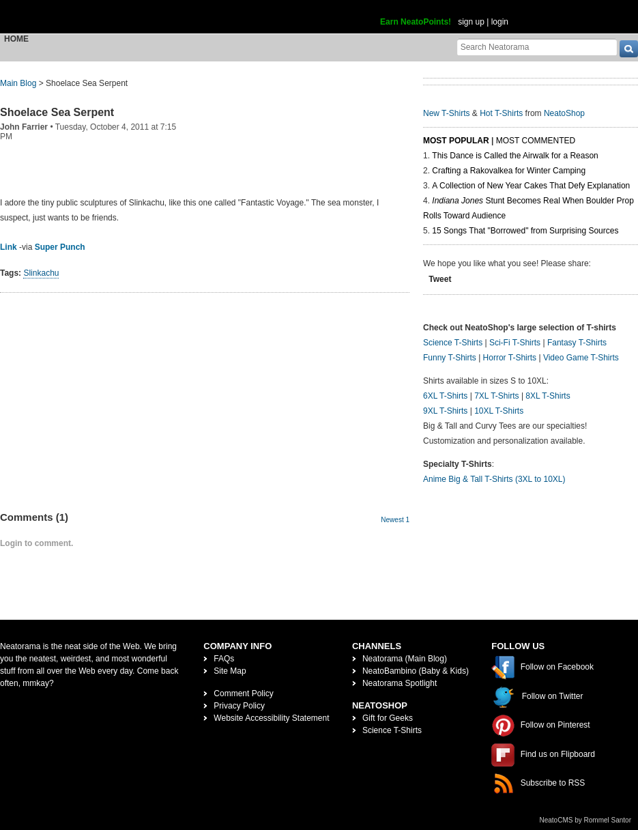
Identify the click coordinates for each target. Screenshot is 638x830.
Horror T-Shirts (509, 357)
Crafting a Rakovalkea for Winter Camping (508, 170)
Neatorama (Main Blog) (404, 658)
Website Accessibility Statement (271, 718)
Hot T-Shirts (501, 113)
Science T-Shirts (452, 342)
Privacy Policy (239, 706)
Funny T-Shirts (449, 357)
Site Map (230, 671)
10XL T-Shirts (498, 411)
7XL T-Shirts (496, 396)
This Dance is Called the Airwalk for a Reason (515, 155)
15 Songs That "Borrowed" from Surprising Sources (525, 230)
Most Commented (535, 140)
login (499, 22)
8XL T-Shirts (547, 396)
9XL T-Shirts (445, 411)
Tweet (440, 279)
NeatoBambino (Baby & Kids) (415, 671)
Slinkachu (41, 273)
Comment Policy (243, 693)
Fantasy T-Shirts (577, 342)
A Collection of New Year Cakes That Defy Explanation (531, 185)
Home (16, 39)
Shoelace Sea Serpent (57, 112)
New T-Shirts (446, 113)
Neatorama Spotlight (399, 683)
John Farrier (24, 127)
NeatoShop (564, 113)
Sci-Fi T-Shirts (514, 342)
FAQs (224, 658)
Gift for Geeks (387, 718)
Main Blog (18, 83)
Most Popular (456, 140)
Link (8, 247)
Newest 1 (395, 520)
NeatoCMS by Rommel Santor (586, 820)
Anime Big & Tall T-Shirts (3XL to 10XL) (494, 479)
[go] (629, 48)
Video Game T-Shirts (581, 357)
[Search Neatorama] (537, 46)
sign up (471, 22)
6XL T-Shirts (445, 396)
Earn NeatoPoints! (415, 22)
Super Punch (60, 247)
